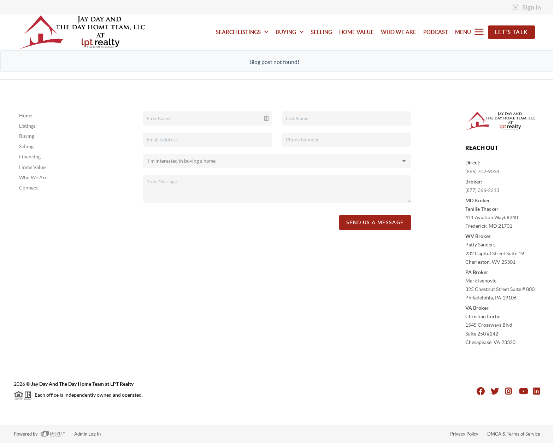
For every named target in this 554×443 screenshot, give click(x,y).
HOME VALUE (356, 32)
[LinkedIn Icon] (536, 391)
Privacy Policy (464, 434)
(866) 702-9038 (482, 171)
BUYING (290, 32)
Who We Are (33, 177)
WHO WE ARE (398, 32)
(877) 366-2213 (482, 190)
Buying (26, 136)
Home (25, 115)
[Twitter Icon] (495, 391)
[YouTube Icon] (523, 391)
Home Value (32, 167)
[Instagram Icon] (508, 391)
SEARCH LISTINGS (242, 32)
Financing (30, 156)
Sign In (526, 7)
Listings (27, 126)
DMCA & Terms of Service (513, 434)
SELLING (321, 32)
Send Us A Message (375, 222)
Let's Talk (511, 32)
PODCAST (435, 32)
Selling (26, 146)
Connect (28, 188)
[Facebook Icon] (481, 391)
